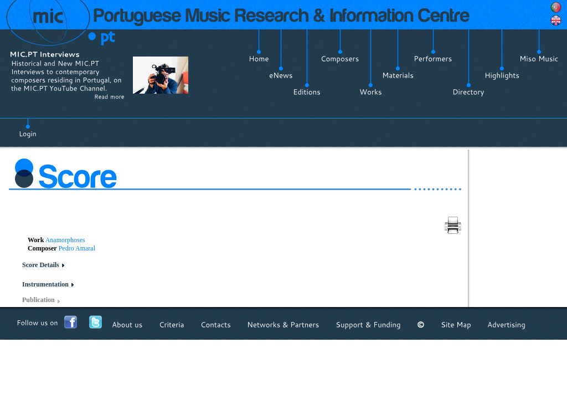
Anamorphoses (65, 240)
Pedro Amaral (77, 248)
